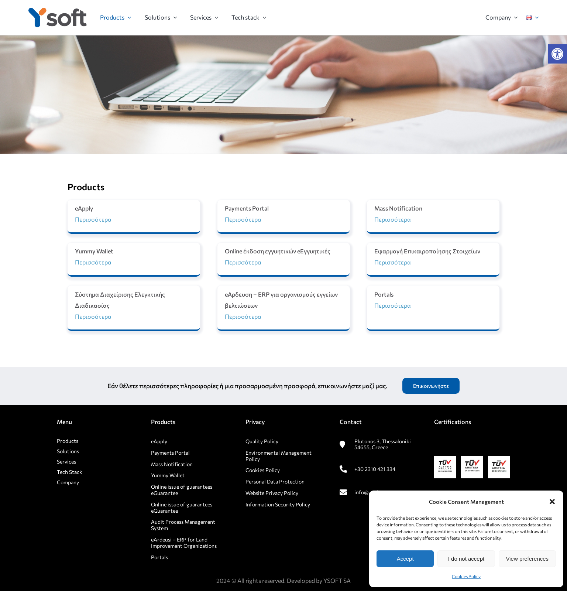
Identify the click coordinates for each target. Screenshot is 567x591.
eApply (159, 441)
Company (68, 482)
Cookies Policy (466, 576)
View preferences (527, 559)
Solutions (68, 451)
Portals (159, 557)
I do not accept (466, 559)
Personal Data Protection (275, 481)
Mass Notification (172, 464)
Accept (405, 559)
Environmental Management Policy (278, 456)
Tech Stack (69, 472)
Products (67, 441)
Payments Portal (171, 453)
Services (66, 461)
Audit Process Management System (183, 525)
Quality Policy (261, 441)
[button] (557, 54)
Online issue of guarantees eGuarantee (181, 490)
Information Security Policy (277, 504)
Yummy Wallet (168, 475)
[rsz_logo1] (57, 10)
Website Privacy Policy (271, 493)
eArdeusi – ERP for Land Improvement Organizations (184, 542)
